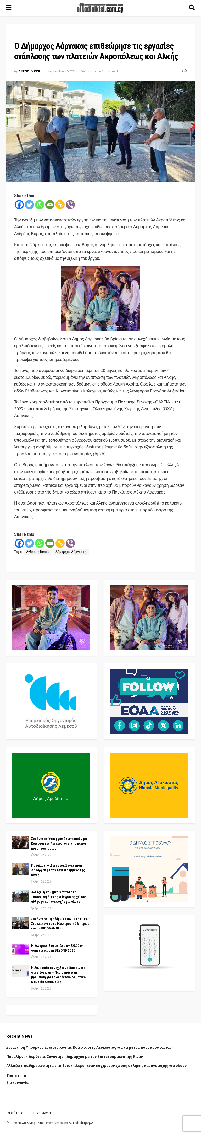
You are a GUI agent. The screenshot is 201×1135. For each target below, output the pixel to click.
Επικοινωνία (17, 1082)
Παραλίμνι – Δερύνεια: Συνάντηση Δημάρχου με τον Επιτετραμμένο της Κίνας (58, 870)
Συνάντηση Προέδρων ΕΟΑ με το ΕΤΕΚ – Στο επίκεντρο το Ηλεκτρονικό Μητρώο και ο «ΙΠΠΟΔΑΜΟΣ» (61, 923)
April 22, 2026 (41, 854)
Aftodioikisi (29, 71)
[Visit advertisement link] (100, 298)
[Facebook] (19, 204)
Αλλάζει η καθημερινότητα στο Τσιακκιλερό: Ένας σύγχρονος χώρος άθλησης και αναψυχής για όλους (58, 897)
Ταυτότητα (16, 1076)
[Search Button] (192, 8)
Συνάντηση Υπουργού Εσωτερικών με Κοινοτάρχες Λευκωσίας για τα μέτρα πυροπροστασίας (59, 843)
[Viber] (70, 204)
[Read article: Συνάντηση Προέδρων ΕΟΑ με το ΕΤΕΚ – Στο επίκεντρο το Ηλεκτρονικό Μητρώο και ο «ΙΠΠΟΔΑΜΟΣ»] (20, 923)
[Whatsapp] (39, 204)
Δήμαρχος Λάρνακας (70, 552)
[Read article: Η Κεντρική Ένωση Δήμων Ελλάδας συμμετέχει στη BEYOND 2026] (20, 949)
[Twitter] (29, 204)
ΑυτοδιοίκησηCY (81, 1123)
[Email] (49, 204)
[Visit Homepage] (100, 8)
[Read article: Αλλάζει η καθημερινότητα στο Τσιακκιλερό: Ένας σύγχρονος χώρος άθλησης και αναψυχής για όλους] (20, 896)
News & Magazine (31, 1123)
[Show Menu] (8, 8)
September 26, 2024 (62, 71)
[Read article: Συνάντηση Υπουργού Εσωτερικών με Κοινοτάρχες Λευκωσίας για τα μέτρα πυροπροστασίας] (20, 842)
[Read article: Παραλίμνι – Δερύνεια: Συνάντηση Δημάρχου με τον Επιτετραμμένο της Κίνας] (20, 869)
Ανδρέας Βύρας (37, 552)
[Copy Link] (60, 204)
